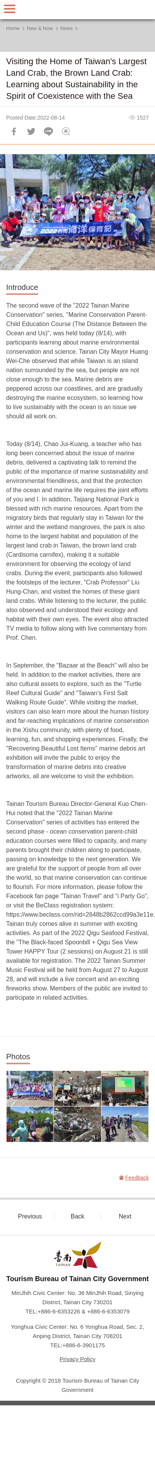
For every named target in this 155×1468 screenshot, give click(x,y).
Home (13, 28)
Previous (30, 1216)
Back (78, 1216)
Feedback (65, 131)
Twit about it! (31, 131)
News (66, 28)
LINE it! (48, 131)
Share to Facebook (14, 131)
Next (125, 1216)
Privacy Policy (77, 1359)
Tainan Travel (78, 9)
